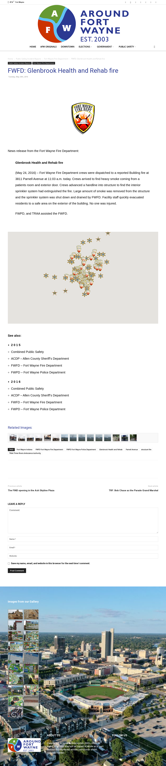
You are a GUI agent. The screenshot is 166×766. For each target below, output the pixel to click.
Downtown (67, 46)
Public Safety (127, 46)
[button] (154, 46)
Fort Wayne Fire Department (56, 58)
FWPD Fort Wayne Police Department (81, 449)
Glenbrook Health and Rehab (110, 449)
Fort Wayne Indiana (24, 449)
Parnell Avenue (132, 449)
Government (105, 46)
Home (33, 46)
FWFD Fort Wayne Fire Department (49, 449)
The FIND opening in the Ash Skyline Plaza (31, 490)
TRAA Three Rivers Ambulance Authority (25, 453)
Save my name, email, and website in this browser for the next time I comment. (50, 563)
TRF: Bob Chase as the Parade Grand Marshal (133, 490)
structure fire (146, 449)
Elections (85, 46)
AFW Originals (48, 46)
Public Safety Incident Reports (28, 58)
